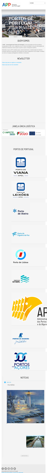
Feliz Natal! (11, 385)
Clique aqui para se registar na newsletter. (12, 62)
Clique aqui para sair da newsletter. (10, 64)
